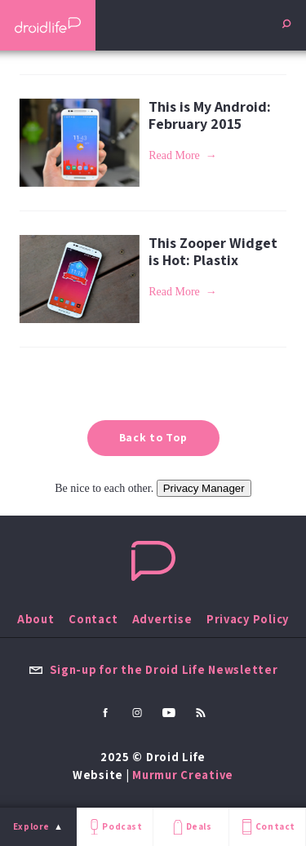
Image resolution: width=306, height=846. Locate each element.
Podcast (114, 827)
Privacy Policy (247, 619)
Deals (190, 827)
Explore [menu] (31, 826)
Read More (174, 155)
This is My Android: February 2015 (210, 115)
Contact (267, 827)
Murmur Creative (182, 774)
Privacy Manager (204, 488)
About (36, 619)
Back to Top (153, 437)
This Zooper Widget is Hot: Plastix (213, 251)
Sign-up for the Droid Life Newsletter (153, 669)
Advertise (162, 619)
